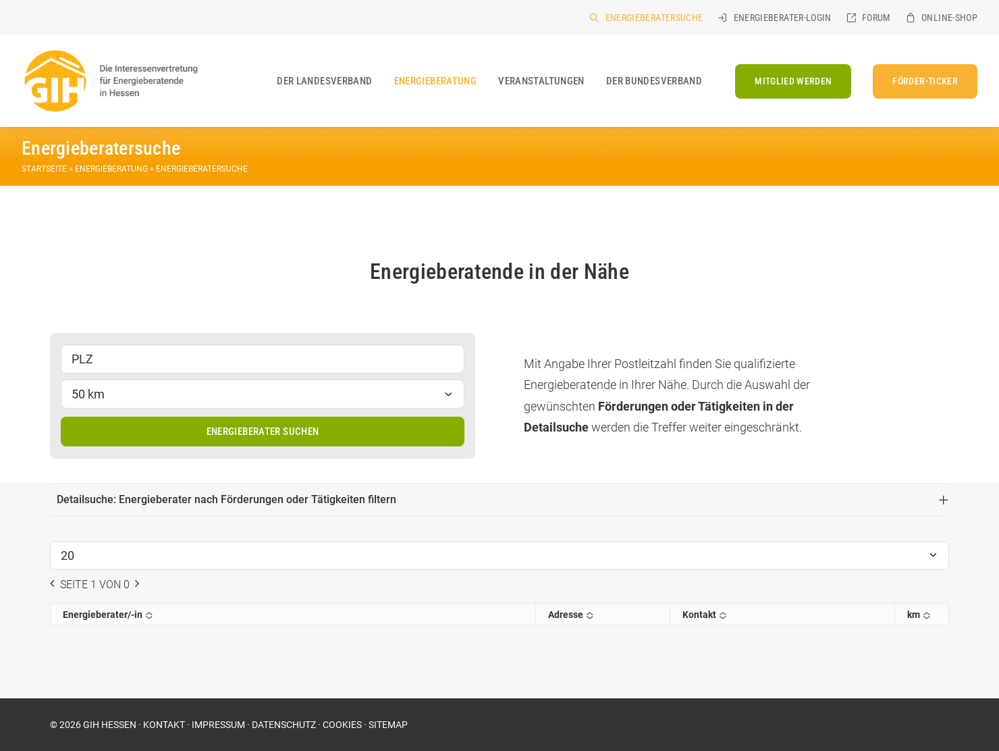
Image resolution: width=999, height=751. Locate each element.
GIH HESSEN (109, 724)
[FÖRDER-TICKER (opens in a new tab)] (920, 81)
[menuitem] (646, 17)
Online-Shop (949, 17)
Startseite (44, 169)
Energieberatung (435, 81)
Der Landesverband (324, 81)
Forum (876, 17)
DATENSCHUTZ (284, 724)
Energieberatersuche (654, 17)
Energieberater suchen (263, 431)
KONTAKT (164, 724)
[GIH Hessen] (110, 81)
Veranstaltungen (541, 81)
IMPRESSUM (218, 724)
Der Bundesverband (654, 81)
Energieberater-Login (783, 17)
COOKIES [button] (342, 724)
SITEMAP (388, 724)
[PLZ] (262, 358)
